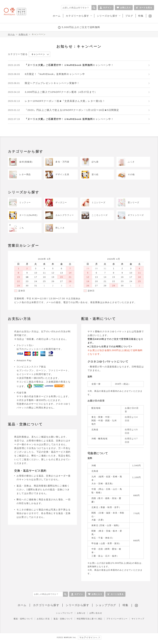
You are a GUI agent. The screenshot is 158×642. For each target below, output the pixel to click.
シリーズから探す (77, 605)
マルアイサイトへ (89, 637)
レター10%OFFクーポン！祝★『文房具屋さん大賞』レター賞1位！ (65, 101)
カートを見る (144, 7)
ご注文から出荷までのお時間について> (110, 346)
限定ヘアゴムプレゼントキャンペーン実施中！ (52, 83)
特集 (125, 605)
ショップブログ (106, 605)
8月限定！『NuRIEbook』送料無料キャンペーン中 (55, 74)
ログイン (106, 7)
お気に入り (124, 7)
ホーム (11, 34)
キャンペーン (38, 54)
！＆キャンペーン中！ (69, 65)
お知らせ (23, 34)
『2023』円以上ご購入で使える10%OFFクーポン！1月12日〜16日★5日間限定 (72, 110)
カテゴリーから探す (46, 605)
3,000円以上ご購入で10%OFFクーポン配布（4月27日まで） (61, 92)
